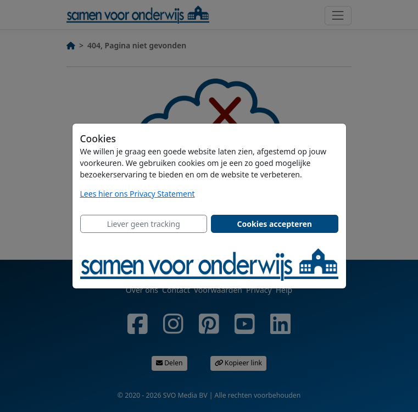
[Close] (144, 224)
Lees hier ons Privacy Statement (137, 193)
